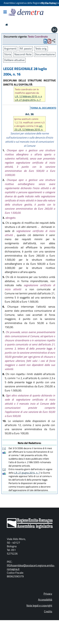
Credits (48, 611)
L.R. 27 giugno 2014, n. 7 (28, 100)
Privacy (48, 594)
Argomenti (10, 48)
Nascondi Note (22, 54)
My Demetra (48, 3)
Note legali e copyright (39, 605)
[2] (4, 469)
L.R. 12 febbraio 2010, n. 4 (28, 96)
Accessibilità (45, 600)
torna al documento (43, 108)
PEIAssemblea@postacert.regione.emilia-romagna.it (31, 567)
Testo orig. (41, 48)
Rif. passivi (26, 48)
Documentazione (45, 54)
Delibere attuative (14, 60)
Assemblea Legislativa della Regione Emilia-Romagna (31, 3)
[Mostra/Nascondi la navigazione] (5, 12)
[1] (4, 449)
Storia (7, 54)
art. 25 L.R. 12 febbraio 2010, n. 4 (28, 129)
